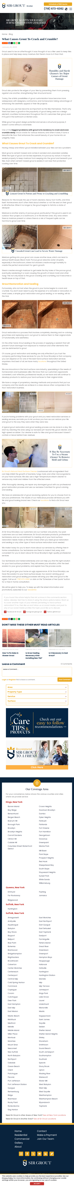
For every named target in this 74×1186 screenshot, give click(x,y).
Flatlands (43, 824)
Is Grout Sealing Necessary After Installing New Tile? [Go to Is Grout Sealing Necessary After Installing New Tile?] (34, 655)
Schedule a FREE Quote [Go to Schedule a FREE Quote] (58, 4)
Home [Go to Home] (4, 34)
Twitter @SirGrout (53, 612)
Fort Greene (44, 828)
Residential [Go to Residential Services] (21, 1135)
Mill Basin (43, 850)
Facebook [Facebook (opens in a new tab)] (27, 1154)
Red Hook (43, 861)
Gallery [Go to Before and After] (19, 1142)
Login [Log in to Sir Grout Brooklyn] (4, 680)
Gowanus (43, 839)
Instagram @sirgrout (34, 612)
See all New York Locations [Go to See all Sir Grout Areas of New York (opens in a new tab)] (54, 1115)
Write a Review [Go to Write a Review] (51, 1154)
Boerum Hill (12, 821)
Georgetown (44, 835)
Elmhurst (11, 892)
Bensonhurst (13, 813)
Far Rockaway (14, 895)
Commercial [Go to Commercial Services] (22, 1139)
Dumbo (42, 813)
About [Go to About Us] (18, 1146)
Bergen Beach (14, 817)
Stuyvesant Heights (47, 872)
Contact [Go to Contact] (42, 1131)
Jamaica (43, 895)
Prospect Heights (46, 858)
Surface (12, 701)
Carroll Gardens (15, 835)
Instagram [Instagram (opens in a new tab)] (21, 1154)
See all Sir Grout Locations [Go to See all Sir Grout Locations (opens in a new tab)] (45, 1119)
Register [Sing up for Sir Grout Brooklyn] (12, 680)
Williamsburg (44, 883)
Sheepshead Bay (46, 865)
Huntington (12, 909)
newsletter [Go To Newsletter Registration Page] (32, 590)
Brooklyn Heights (15, 831)
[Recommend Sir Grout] (37, 755)
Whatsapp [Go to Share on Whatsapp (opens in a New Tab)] (14, 43)
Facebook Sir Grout (14, 612)
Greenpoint (44, 842)
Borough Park (14, 824)
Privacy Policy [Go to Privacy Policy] (7, 1178)
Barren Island (13, 806)
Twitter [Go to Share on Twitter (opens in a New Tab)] (12, 43)
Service (11, 696)
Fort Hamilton (45, 831)
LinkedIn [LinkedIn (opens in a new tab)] (45, 1154)
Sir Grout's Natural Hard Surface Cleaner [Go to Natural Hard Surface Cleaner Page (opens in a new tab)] (19, 471)
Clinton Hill (12, 839)
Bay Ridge (12, 810)
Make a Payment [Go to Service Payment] (47, 1135)
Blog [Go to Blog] (11, 34)
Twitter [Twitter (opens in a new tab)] (33, 1154)
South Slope (44, 868)
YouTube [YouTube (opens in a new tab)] (39, 1154)
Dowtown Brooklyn (47, 810)
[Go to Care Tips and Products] (37, 722)
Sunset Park (44, 876)
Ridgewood (13, 900)
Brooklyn (11, 828)
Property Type (15, 691)
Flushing (42, 892)
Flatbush (42, 821)
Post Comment (65, 680)
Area (10, 687)
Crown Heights (45, 806)
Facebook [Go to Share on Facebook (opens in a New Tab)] (9, 43)
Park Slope (43, 854)
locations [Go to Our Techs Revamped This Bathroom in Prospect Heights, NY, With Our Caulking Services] (42, 361)
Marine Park (44, 846)
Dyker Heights (45, 817)
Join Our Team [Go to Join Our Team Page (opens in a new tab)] (45, 1139)
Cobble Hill (12, 842)
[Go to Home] (18, 6)
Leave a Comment (13, 664)
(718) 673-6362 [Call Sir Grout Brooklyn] (53, 8)
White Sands (44, 879)
